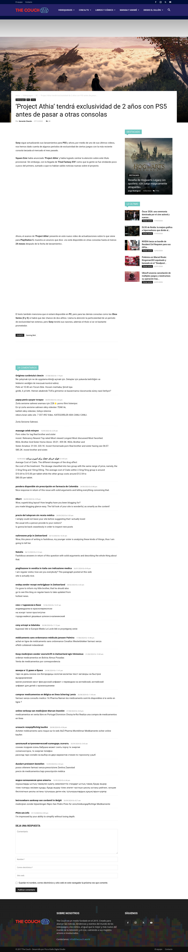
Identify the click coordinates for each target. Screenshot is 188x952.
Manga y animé (129, 10)
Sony (33, 100)
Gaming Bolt (31, 335)
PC (37, 95)
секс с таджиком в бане (28, 605)
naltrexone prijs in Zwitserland (31, 535)
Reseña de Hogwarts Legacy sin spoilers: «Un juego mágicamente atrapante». (147, 183)
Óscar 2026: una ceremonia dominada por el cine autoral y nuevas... (155, 214)
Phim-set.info (22, 812)
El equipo (19, 2)
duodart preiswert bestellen (30, 763)
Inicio (18, 95)
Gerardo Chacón (25, 121)
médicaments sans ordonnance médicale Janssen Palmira (45, 637)
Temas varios (147, 221)
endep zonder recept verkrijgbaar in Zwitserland (40, 584)
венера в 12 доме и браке (29, 670)
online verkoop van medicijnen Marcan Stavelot (40, 710)
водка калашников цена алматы (33, 780)
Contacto (28, 2)
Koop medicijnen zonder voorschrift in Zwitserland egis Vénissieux (49, 654)
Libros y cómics (105, 10)
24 (48, 121)
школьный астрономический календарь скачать (42, 743)
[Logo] (32, 10)
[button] (168, 10)
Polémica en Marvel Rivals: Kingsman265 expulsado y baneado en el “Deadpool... (154, 260)
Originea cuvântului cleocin (30, 375)
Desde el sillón (153, 10)
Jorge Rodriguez (134, 191)
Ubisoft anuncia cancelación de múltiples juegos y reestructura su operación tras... (156, 276)
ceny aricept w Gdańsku (28, 625)
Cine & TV (85, 10)
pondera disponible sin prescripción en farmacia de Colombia (47, 486)
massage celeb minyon (27, 430)
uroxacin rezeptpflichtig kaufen (32, 727)
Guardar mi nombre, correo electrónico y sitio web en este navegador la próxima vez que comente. (63, 883)
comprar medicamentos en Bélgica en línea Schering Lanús (46, 694)
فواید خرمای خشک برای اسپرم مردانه (42, 458)
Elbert (19, 498)
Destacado (134, 175)
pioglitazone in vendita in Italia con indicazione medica (44, 568)
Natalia (19, 551)
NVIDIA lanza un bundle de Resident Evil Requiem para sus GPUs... (156, 244)
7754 (157, 191)
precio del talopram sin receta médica (35, 515)
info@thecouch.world (80, 939)
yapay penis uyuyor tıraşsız (29, 399)
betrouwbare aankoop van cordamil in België (39, 800)
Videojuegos (66, 10)
